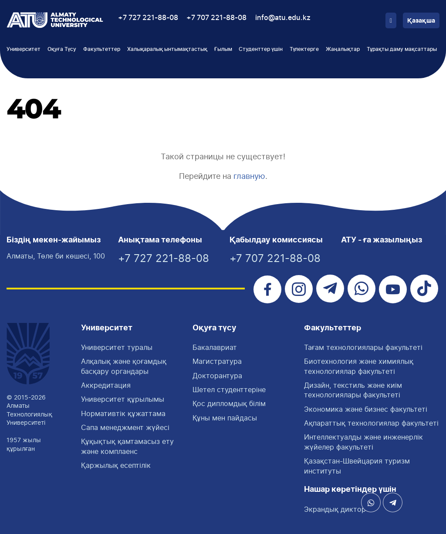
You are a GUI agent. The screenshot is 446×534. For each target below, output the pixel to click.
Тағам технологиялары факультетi (363, 347)
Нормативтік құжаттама (123, 413)
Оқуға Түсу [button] (61, 49)
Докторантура (217, 375)
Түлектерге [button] (304, 49)
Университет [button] (24, 49)
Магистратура (217, 361)
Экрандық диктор (335, 509)
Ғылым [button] (223, 49)
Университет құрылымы (122, 399)
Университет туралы (116, 347)
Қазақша (421, 21)
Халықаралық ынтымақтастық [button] (167, 49)
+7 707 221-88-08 (216, 17)
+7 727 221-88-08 (148, 17)
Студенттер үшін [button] (261, 49)
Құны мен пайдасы (225, 417)
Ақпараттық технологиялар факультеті (371, 423)
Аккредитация (106, 385)
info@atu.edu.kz (283, 17)
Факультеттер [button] (101, 49)
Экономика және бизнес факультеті (365, 409)
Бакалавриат (215, 347)
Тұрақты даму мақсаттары (402, 49)
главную (249, 176)
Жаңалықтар (343, 49)
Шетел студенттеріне (229, 389)
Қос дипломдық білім (229, 403)
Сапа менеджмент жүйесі (125, 427)
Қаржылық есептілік (116, 465)
